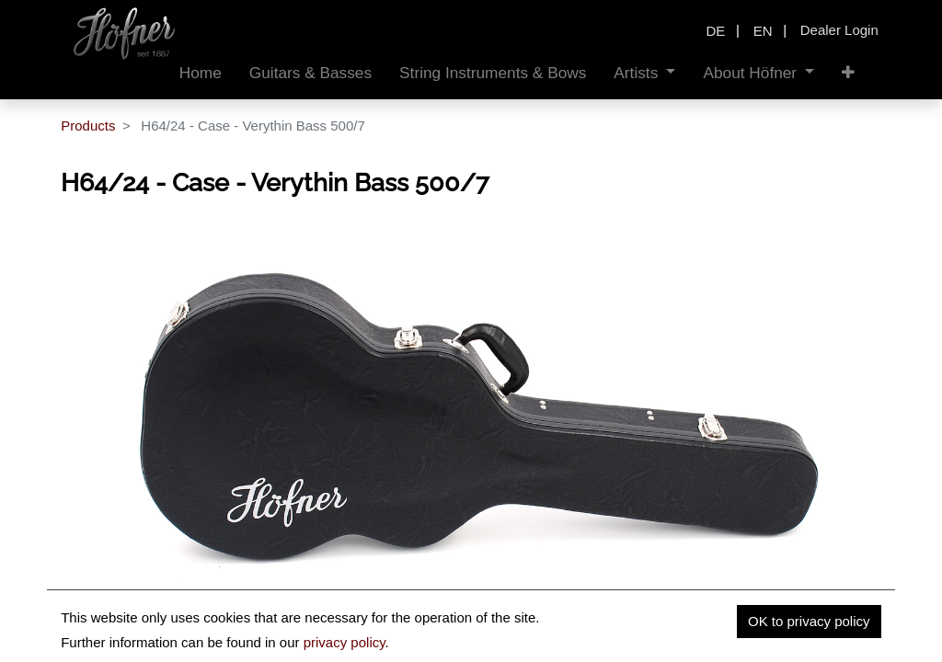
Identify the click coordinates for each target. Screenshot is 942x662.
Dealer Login (839, 30)
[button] (848, 73)
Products (88, 125)
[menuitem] (201, 73)
